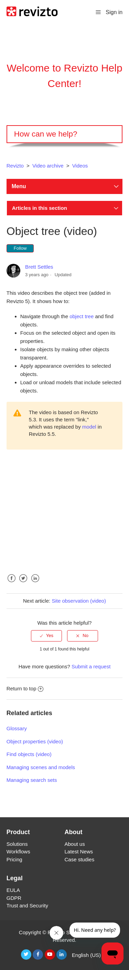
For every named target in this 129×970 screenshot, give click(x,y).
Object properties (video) (35, 741)
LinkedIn (35, 583)
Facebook (12, 583)
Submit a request (91, 666)
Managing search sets (32, 780)
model (89, 427)
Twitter (23, 583)
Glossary (17, 728)
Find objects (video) (29, 754)
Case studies (80, 859)
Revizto (15, 166)
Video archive (48, 166)
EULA (13, 890)
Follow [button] (20, 248)
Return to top (25, 688)
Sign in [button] (114, 12)
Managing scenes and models (41, 767)
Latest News (79, 851)
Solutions (17, 844)
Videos (80, 166)
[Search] (64, 134)
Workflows (18, 851)
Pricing (14, 859)
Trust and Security (27, 905)
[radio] (46, 635)
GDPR (14, 898)
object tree (81, 316)
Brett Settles (39, 267)
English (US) (87, 955)
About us (75, 844)
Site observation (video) (79, 601)
